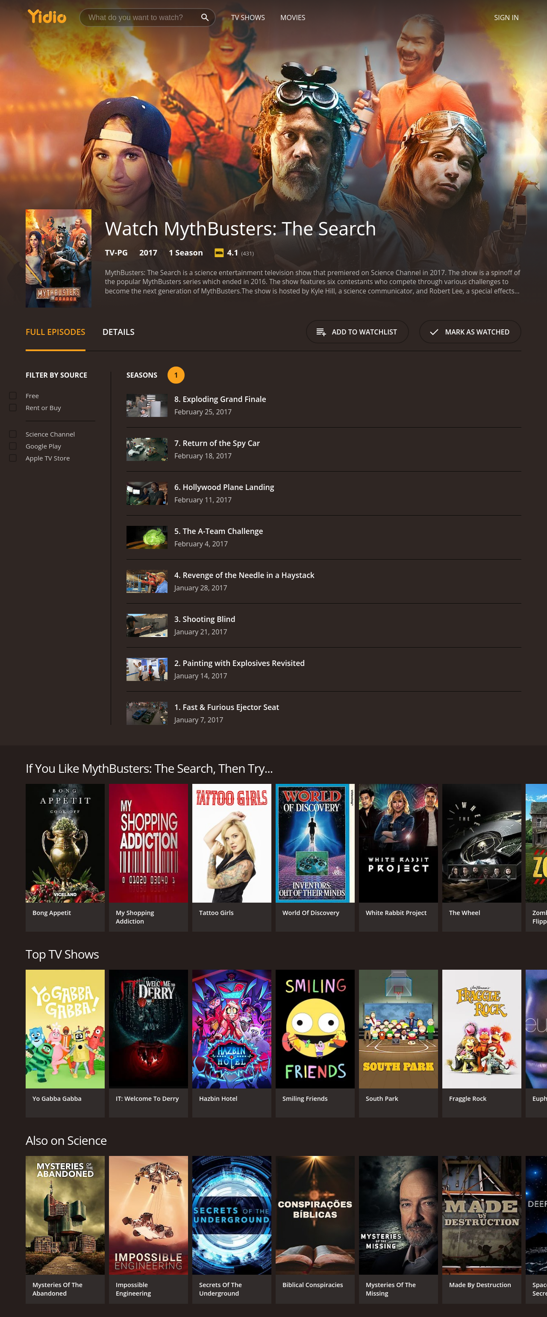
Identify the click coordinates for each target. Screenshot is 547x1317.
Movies (293, 17)
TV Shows (248, 17)
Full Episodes (55, 331)
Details (119, 331)
